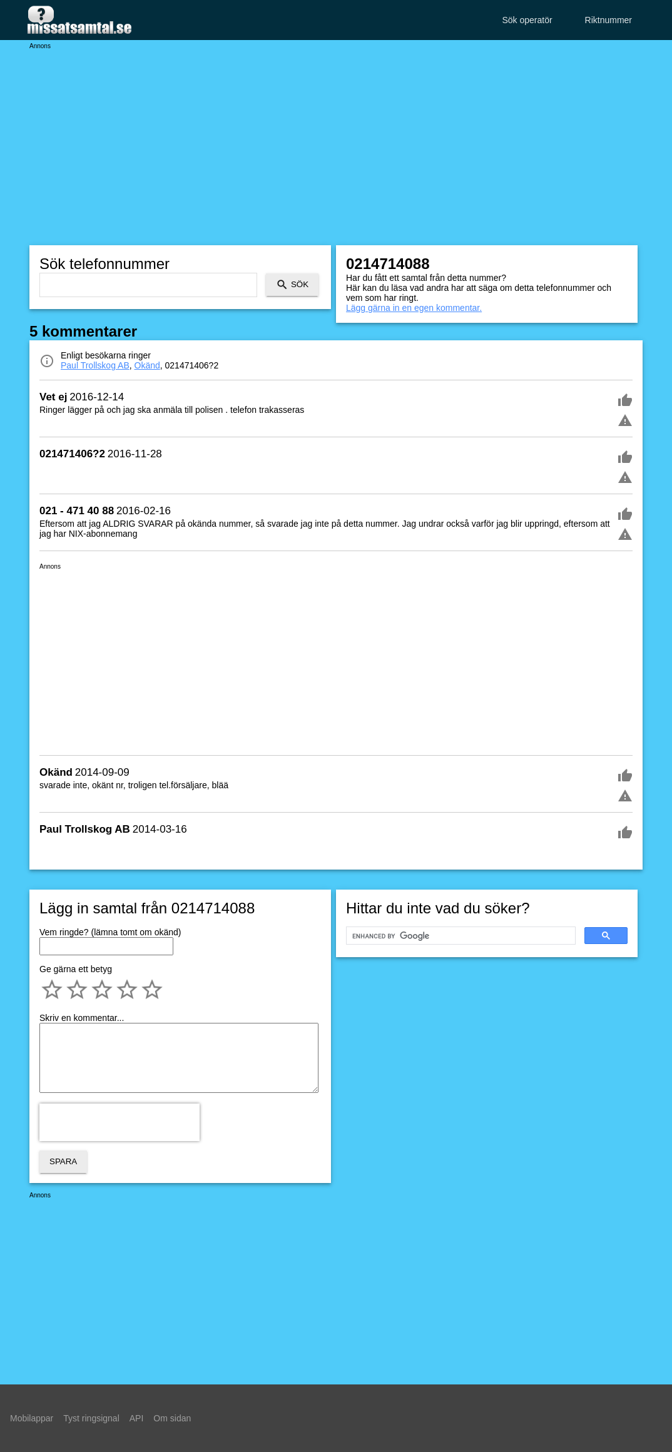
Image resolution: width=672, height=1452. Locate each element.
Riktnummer (608, 20)
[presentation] (119, 1122)
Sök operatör (527, 20)
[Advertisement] (336, 137)
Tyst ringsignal (91, 1418)
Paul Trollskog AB (95, 365)
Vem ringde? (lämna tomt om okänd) (110, 932)
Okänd (147, 365)
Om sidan (172, 1418)
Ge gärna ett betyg (75, 969)
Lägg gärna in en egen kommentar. (414, 308)
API (137, 1418)
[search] (459, 936)
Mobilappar (31, 1418)
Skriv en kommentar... (81, 1018)
